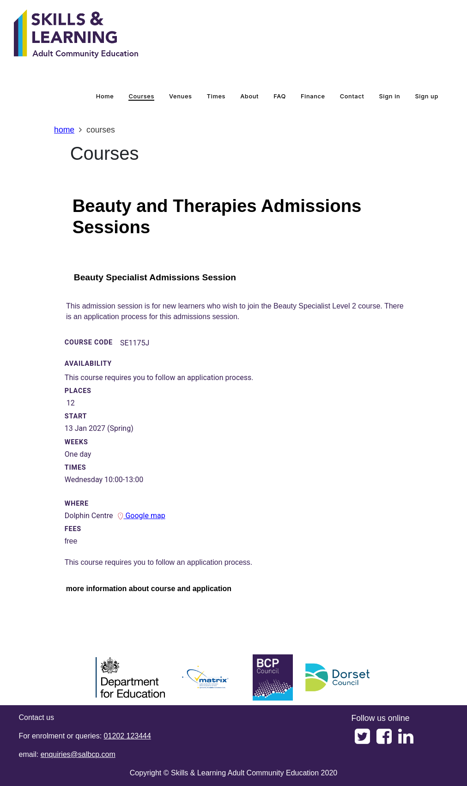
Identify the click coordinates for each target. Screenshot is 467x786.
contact (352, 96)
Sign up (426, 96)
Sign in (389, 96)
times (216, 96)
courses (141, 96)
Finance (313, 96)
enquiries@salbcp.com (78, 754)
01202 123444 (127, 736)
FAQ (279, 96)
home (105, 96)
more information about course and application (148, 589)
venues (180, 96)
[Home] (76, 34)
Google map (141, 515)
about (249, 96)
